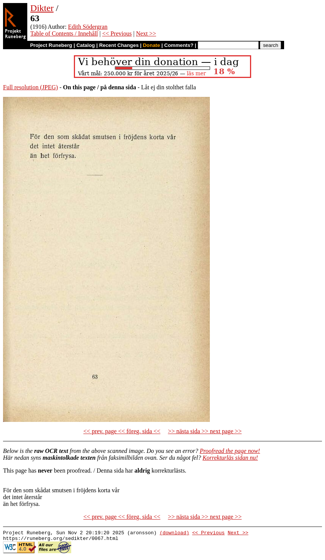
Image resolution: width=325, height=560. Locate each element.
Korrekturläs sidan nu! (230, 457)
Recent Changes (119, 45)
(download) (174, 533)
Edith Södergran (88, 26)
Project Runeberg (51, 45)
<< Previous (117, 33)
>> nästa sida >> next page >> (205, 431)
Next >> (146, 33)
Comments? (179, 45)
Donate (151, 45)
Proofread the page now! (230, 451)
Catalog (86, 45)
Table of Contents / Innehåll (64, 33)
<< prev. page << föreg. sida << (121, 431)
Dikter (41, 8)
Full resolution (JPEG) (30, 87)
